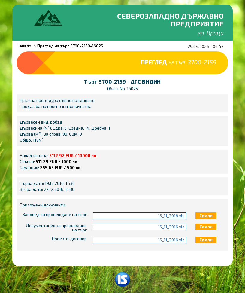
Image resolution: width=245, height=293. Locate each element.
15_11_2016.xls (171, 215)
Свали (206, 215)
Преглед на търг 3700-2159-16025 (70, 45)
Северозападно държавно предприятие (170, 19)
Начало (24, 45)
